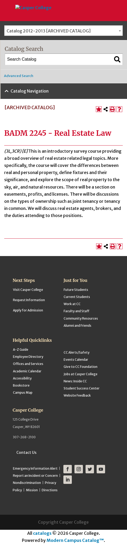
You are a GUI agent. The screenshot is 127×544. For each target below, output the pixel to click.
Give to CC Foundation (80, 367)
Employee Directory (28, 357)
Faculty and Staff (76, 311)
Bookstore (21, 385)
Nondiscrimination (27, 483)
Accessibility (22, 378)
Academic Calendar (27, 371)
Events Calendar (76, 360)
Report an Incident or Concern (35, 476)
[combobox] (63, 30)
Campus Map (22, 392)
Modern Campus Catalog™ (75, 540)
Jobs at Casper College (80, 374)
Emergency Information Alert (35, 468)
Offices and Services (28, 364)
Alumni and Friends (77, 326)
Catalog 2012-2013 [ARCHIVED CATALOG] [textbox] (49, 30)
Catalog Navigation (30, 91)
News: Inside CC (75, 381)
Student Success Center (82, 388)
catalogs (42, 533)
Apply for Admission (28, 310)
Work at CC (72, 304)
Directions (50, 490)
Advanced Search (18, 76)
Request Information (29, 300)
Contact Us (26, 452)
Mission (32, 490)
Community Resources (81, 318)
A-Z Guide (20, 350)
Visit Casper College (28, 290)
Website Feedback (77, 395)
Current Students (77, 297)
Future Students (76, 290)
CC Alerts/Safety (77, 352)
